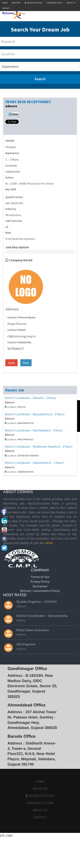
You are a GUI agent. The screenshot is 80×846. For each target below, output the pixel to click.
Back (26, 363)
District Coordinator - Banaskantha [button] (42, 616)
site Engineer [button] (26, 644)
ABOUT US (71, 2)
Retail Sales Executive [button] (32, 630)
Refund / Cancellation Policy (40, 591)
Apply (11, 363)
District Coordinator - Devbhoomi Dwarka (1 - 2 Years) (38, 446)
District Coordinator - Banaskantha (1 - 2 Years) (34, 414)
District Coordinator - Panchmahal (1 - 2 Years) (34, 430)
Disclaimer (40, 586)
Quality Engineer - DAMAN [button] (36, 601)
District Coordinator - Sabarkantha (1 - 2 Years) (34, 463)
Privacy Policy (40, 581)
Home (5, 2)
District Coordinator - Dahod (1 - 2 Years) (30, 398)
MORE (49, 543)
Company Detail (18, 260)
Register (16, 2)
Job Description (17, 247)
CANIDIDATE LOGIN (54, 2)
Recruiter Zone (33, 2)
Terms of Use (40, 577)
